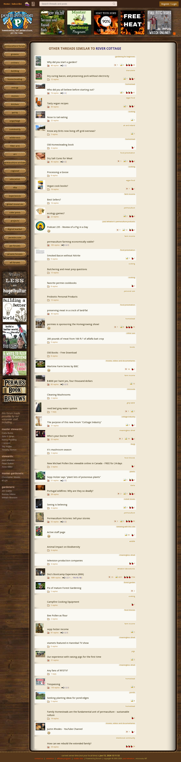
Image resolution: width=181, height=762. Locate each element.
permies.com (14, 237)
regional (15, 171)
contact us (39, 759)
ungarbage (15, 121)
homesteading (15, 79)
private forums (14, 254)
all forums (15, 262)
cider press (14, 212)
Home (7, 4)
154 (74, 578)
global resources (15, 204)
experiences (15, 196)
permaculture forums (15, 46)
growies (15, 54)
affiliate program (64, 759)
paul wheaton (128, 759)
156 (80, 578)
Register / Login (169, 4)
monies (15, 96)
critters (15, 63)
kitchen (15, 104)
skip (15, 187)
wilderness (15, 138)
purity (15, 113)
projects (15, 221)
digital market (15, 229)
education (15, 179)
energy (14, 88)
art (15, 154)
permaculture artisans (14, 163)
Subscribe (17, 4)
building (15, 71)
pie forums (15, 246)
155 (77, 578)
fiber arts (15, 146)
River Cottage (108, 49)
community (15, 129)
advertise (50, 759)
